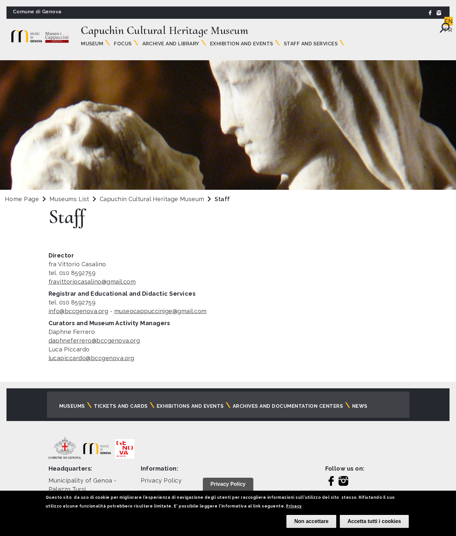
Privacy (294, 506)
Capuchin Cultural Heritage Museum (153, 199)
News (360, 406)
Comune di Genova (37, 12)
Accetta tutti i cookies (374, 521)
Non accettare (311, 521)
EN (448, 21)
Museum (92, 44)
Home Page (22, 199)
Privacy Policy (161, 480)
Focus (122, 44)
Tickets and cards (121, 406)
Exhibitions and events (190, 406)
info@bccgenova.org (78, 311)
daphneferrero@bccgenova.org (94, 340)
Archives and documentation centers (288, 406)
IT (447, 12)
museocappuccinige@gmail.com (160, 311)
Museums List (69, 199)
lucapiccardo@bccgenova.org (91, 358)
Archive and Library (170, 44)
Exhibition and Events (241, 44)
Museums (72, 406)
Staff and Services (311, 44)
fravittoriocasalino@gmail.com (92, 281)
